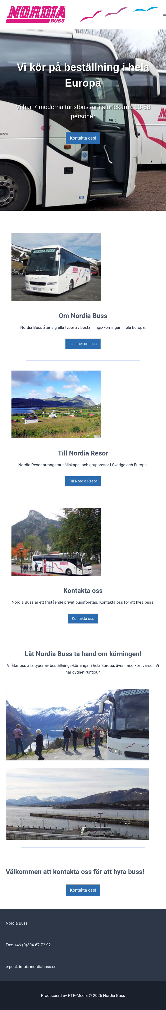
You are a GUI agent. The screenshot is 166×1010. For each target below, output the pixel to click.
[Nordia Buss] (83, 14)
